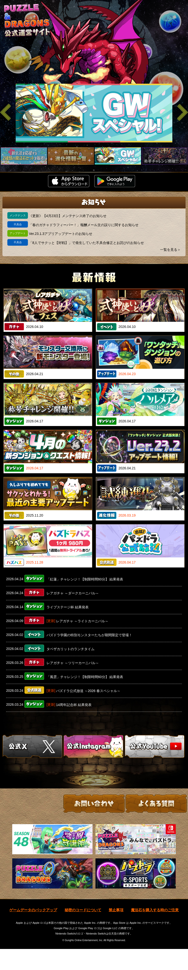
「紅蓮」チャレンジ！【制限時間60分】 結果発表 (85, 579)
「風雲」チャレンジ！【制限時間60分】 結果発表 (85, 677)
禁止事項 (116, 931)
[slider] (94, 113)
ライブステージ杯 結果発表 (68, 607)
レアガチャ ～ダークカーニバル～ (73, 593)
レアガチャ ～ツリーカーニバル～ (73, 663)
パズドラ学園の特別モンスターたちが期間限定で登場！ (89, 635)
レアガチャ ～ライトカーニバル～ (82, 621)
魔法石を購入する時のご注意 (155, 931)
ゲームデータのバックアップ (33, 931)
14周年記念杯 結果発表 (74, 705)
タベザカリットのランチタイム (70, 649)
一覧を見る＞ (170, 250)
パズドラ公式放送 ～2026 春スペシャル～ (88, 691)
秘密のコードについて (83, 931)
